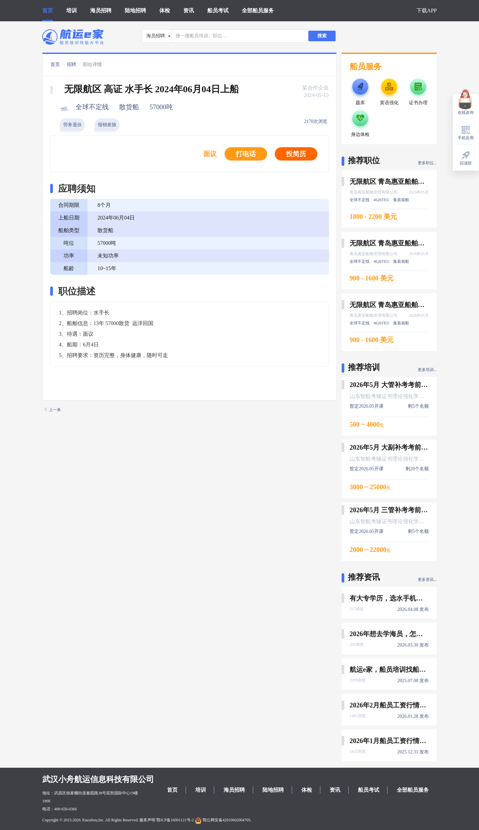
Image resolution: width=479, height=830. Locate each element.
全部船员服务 (258, 10)
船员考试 (218, 10)
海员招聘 (100, 10)
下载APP (426, 10)
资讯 (188, 10)
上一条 (53, 409)
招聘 (71, 64)
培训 (71, 10)
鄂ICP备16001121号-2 (175, 820)
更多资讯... (427, 579)
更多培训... (427, 369)
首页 (47, 10)
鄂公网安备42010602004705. (223, 820)
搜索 (322, 35)
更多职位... (427, 163)
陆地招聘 (135, 10)
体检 (164, 10)
